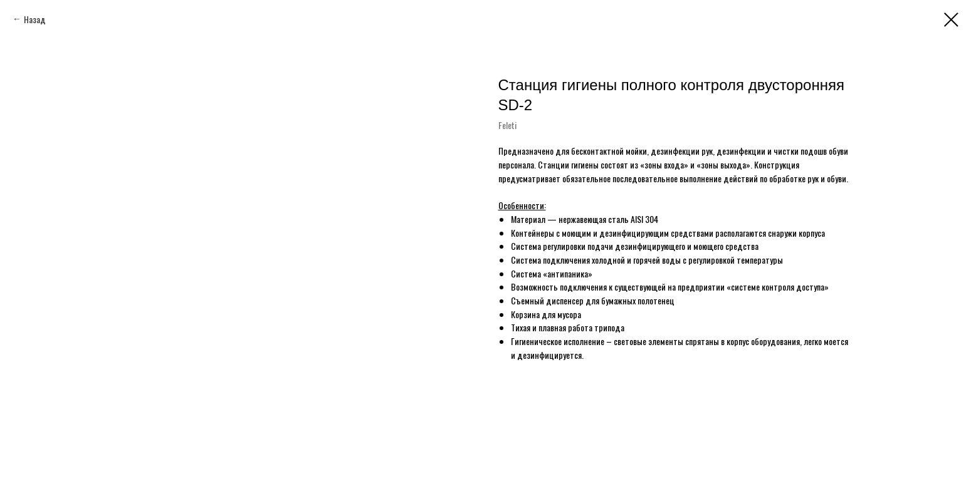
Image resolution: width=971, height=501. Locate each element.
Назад (35, 19)
